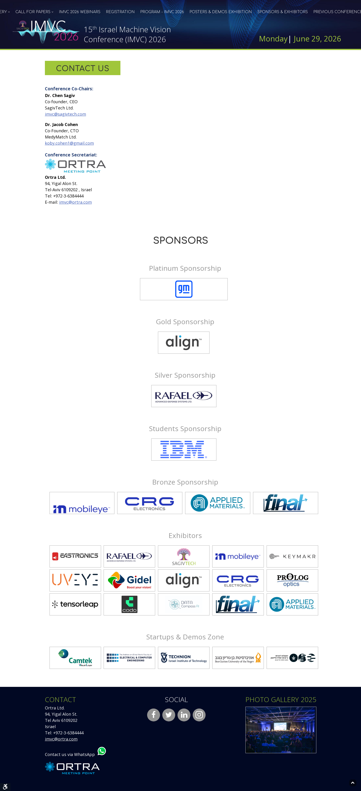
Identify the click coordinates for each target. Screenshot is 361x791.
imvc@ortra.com (75, 202)
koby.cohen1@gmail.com (69, 143)
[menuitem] (34, 12)
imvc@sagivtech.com (65, 114)
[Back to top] (352, 782)
